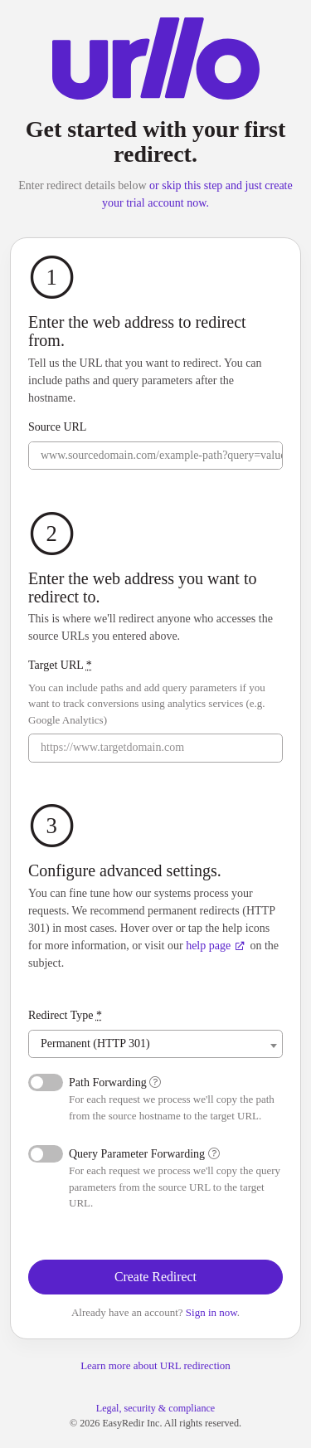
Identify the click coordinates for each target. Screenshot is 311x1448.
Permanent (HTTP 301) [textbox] (95, 1043)
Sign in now (211, 1312)
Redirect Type (65, 1015)
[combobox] (155, 1044)
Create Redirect (155, 1277)
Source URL (57, 427)
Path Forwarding (115, 1082)
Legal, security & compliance (155, 1408)
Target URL (60, 665)
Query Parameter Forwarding (144, 1154)
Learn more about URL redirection (155, 1365)
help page (215, 945)
